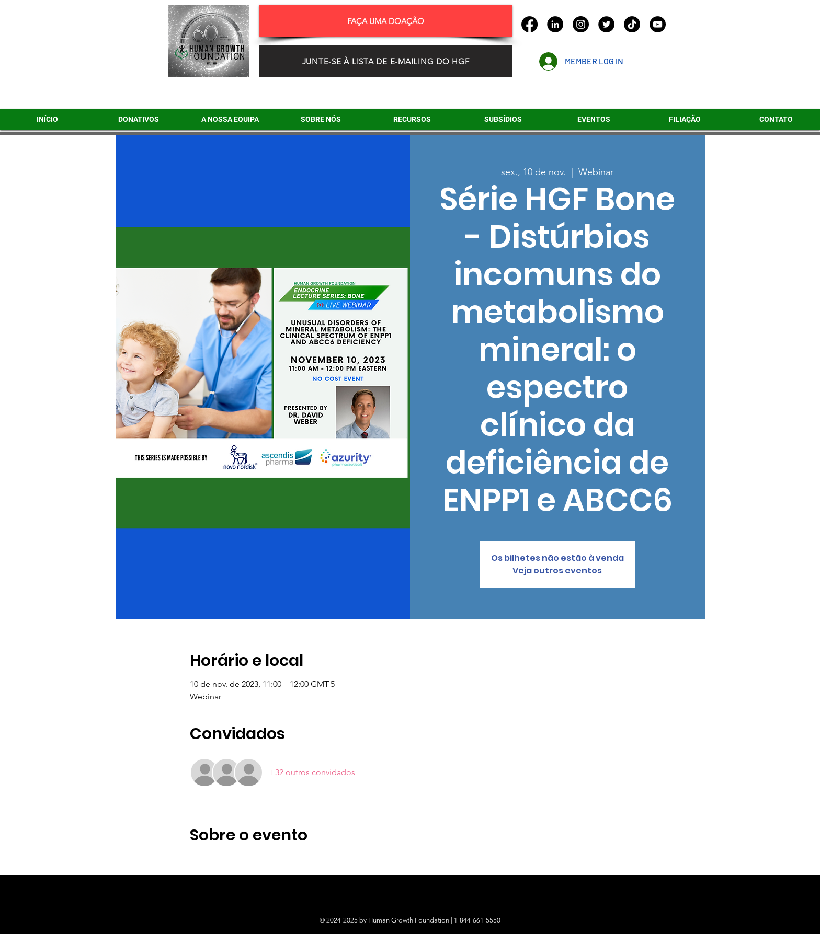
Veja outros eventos (557, 570)
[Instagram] (581, 24)
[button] (503, 119)
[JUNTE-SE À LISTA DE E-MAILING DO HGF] (385, 61)
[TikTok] (632, 24)
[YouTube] (658, 24)
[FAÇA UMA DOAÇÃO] (385, 21)
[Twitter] (606, 24)
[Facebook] (529, 24)
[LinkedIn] (555, 24)
